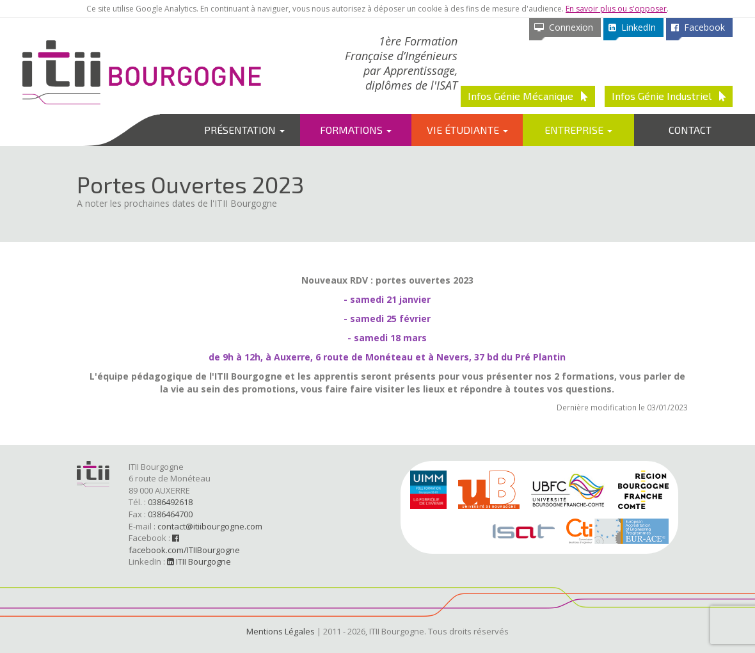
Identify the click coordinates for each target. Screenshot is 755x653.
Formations (356, 130)
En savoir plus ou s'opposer (616, 8)
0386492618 (170, 502)
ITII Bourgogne (199, 561)
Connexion (563, 27)
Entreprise (578, 130)
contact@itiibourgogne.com (209, 526)
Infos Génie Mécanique (528, 96)
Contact (690, 130)
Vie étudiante (467, 130)
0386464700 (170, 514)
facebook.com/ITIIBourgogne (184, 545)
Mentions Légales (280, 631)
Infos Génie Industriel (669, 96)
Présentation (244, 130)
